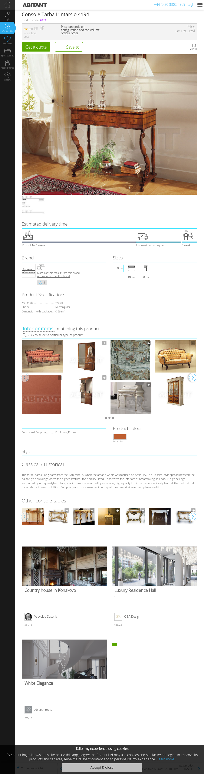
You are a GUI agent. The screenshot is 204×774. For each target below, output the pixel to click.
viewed (193, 48)
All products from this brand (53, 276)
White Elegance (64, 683)
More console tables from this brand (58, 273)
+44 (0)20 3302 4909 (169, 4)
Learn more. (166, 759)
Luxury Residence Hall (154, 590)
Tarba (41, 265)
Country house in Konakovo (64, 590)
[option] (42, 377)
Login (190, 5)
